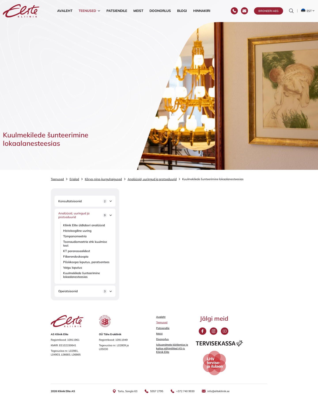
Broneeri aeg (268, 11)
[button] (308, 11)
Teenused (87, 11)
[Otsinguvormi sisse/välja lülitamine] (291, 11)
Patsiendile (116, 11)
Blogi (182, 11)
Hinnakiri (201, 11)
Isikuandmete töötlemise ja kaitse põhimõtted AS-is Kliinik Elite (172, 348)
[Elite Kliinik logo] (21, 11)
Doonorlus (160, 11)
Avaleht (64, 11)
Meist (138, 11)
